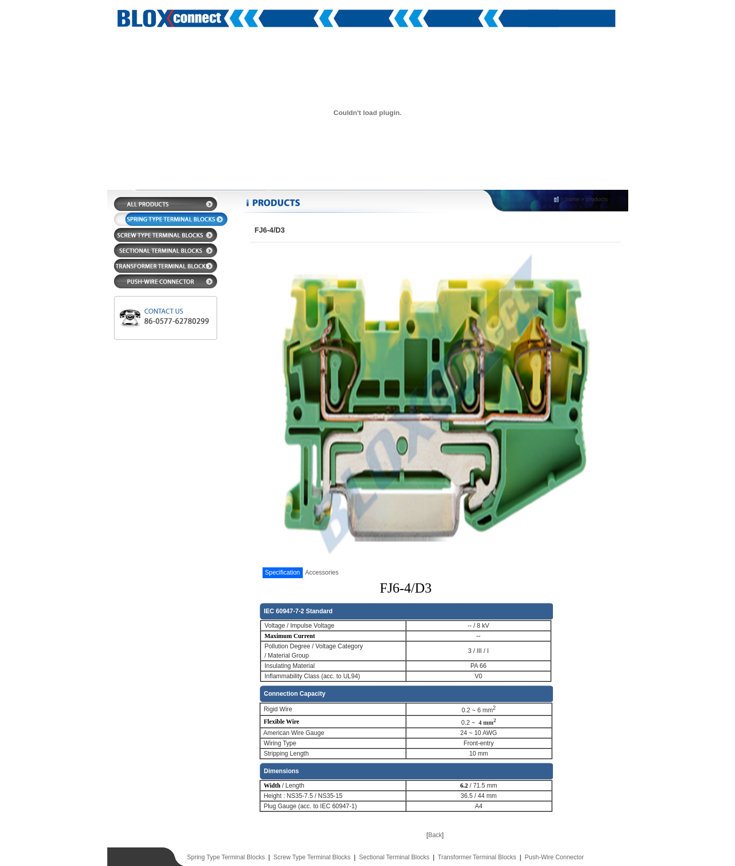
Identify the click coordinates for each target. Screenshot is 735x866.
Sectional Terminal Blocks (394, 857)
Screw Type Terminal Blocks (312, 857)
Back (435, 835)
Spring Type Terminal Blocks (226, 857)
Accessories (322, 572)
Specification (282, 572)
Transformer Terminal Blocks (477, 857)
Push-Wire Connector (554, 857)
